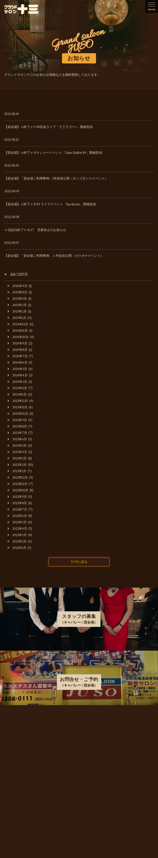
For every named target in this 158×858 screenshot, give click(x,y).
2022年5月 (17, 522)
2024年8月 (17, 350)
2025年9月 (17, 299)
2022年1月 (16, 548)
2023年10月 (17, 414)
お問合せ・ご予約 (80, 787)
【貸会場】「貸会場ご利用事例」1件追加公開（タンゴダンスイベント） (56, 178)
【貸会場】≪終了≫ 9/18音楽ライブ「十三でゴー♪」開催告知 (48, 127)
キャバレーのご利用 (80, 744)
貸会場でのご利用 (80, 755)
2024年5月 (17, 369)
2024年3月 (17, 382)
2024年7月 (17, 356)
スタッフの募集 (80, 776)
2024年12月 (17, 324)
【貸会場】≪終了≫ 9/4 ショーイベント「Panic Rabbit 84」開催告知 (53, 153)
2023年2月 (17, 465)
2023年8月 (17, 427)
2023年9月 (17, 420)
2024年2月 (17, 388)
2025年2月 (17, 312)
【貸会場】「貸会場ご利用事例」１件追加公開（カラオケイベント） (54, 256)
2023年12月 (17, 401)
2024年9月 (17, 343)
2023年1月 (16, 471)
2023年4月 (17, 452)
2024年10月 (18, 337)
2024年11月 (17, 331)
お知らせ (80, 722)
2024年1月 (17, 395)
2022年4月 (17, 529)
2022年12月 (17, 478)
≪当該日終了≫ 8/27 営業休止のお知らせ (35, 230)
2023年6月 (17, 439)
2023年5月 (17, 446)
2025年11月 (17, 292)
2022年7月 (17, 510)
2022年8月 (17, 503)
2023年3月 (17, 458)
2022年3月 (17, 535)
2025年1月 (16, 318)
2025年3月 (17, 305)
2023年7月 (17, 433)
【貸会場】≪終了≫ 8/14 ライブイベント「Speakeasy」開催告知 (50, 204)
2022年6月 (17, 516)
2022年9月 (17, 497)
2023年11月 (17, 407)
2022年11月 (17, 484)
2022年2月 (17, 541)
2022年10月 (17, 490)
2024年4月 (17, 375)
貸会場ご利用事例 (80, 766)
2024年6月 (17, 363)
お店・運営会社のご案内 (80, 733)
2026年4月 (17, 286)
